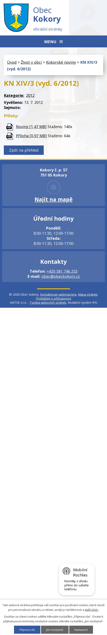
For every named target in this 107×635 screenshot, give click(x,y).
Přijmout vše (27, 630)
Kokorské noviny (61, 62)
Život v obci (31, 62)
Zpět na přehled (23, 150)
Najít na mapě (54, 199)
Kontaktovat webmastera (58, 294)
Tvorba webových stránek (48, 303)
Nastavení (81, 630)
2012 (30, 95)
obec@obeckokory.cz (60, 276)
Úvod (12, 62)
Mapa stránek (87, 294)
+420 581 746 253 (62, 271)
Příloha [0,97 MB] (31, 135)
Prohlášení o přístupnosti (53, 298)
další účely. (92, 610)
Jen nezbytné (54, 630)
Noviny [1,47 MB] (31, 126)
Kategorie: (14, 95)
